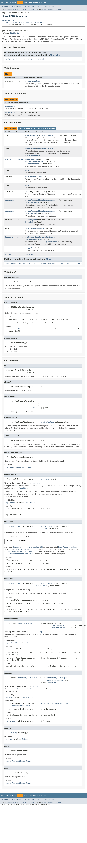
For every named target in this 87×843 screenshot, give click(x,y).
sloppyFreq (30, 248)
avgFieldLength (32, 135)
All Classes (49, 6)
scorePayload (31, 220)
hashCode (42, 263)
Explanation (10, 200)
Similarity (15, 33)
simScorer (29, 237)
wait (69, 263)
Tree (30, 2)
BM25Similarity (11, 106)
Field (17, 9)
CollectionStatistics (49, 135)
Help (45, 2)
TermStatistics (32, 164)
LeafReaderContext (33, 239)
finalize (23, 263)
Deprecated (38, 2)
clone (6, 263)
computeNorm (30, 148)
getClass (33, 263)
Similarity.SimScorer (14, 59)
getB (27, 170)
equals (14, 263)
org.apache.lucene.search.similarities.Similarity (25, 22)
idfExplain (30, 200)
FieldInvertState (45, 148)
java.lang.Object (8, 20)
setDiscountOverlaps (34, 228)
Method (31, 9)
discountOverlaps (32, 81)
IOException (52, 682)
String (8, 254)
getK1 (27, 185)
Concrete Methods (46, 128)
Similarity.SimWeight (35, 59)
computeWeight (31, 159)
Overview (4, 2)
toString (29, 254)
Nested (11, 9)
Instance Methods (27, 128)
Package (12, 2)
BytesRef (29, 222)
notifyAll (60, 263)
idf (26, 192)
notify (51, 263)
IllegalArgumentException (16, 329)
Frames (28, 6)
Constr (23, 9)
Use (25, 2)
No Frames (36, 6)
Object (49, 259)
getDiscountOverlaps (34, 177)
